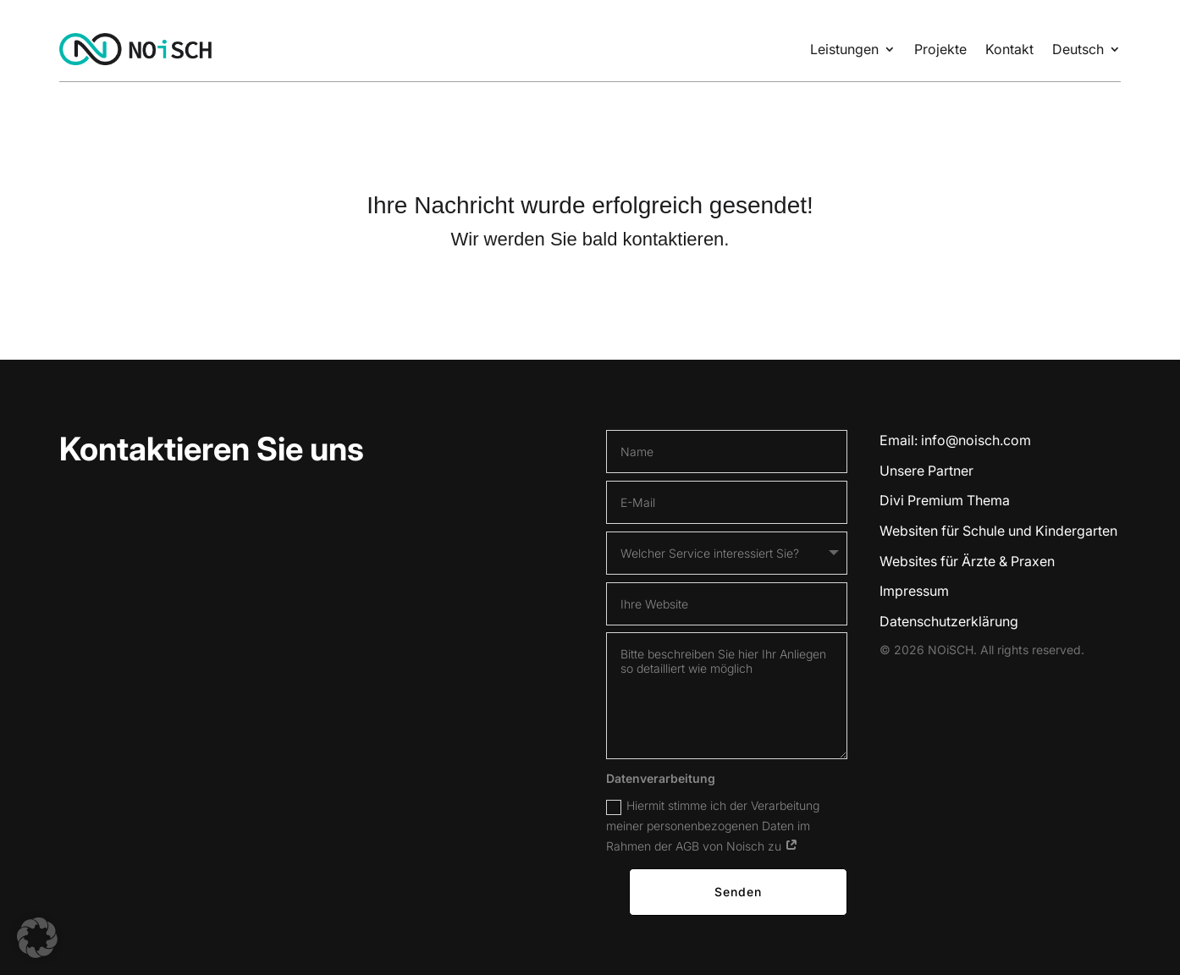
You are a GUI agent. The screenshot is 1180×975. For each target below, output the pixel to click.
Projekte (940, 49)
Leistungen (844, 49)
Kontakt (1009, 49)
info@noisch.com (976, 440)
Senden (738, 891)
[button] (37, 938)
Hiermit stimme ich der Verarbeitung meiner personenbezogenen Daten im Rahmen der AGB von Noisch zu (712, 824)
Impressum (914, 590)
